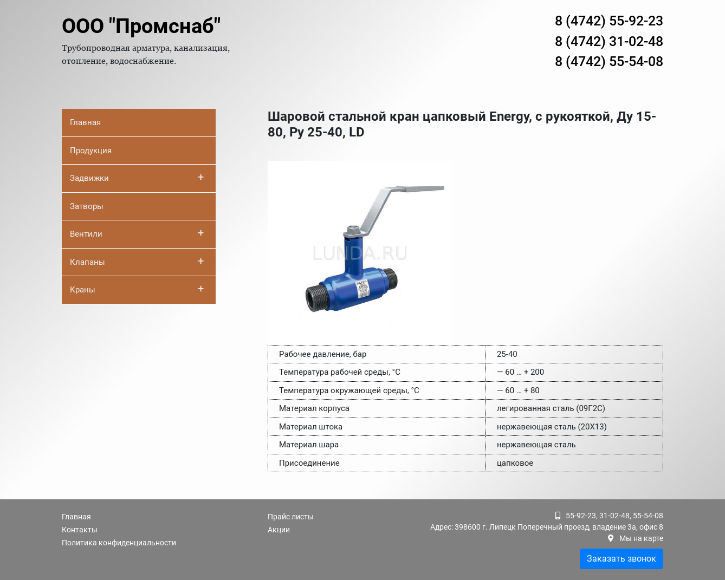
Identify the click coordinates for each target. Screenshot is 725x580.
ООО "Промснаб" (141, 26)
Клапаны (137, 261)
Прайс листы (291, 516)
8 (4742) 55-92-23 (609, 21)
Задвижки (137, 177)
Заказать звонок (621, 558)
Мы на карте (641, 538)
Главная (85, 122)
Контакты (80, 529)
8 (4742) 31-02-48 (609, 41)
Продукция (91, 150)
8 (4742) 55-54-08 (609, 61)
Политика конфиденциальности (119, 542)
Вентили (137, 232)
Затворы (86, 206)
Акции (279, 529)
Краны (137, 288)
